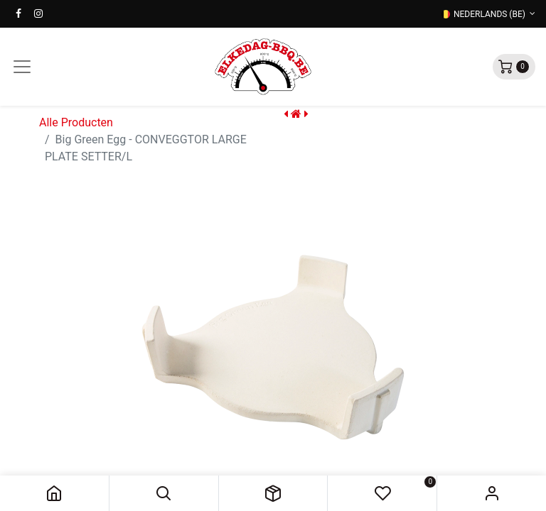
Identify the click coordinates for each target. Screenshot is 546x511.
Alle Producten (76, 122)
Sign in (491, 493)
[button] (163, 493)
